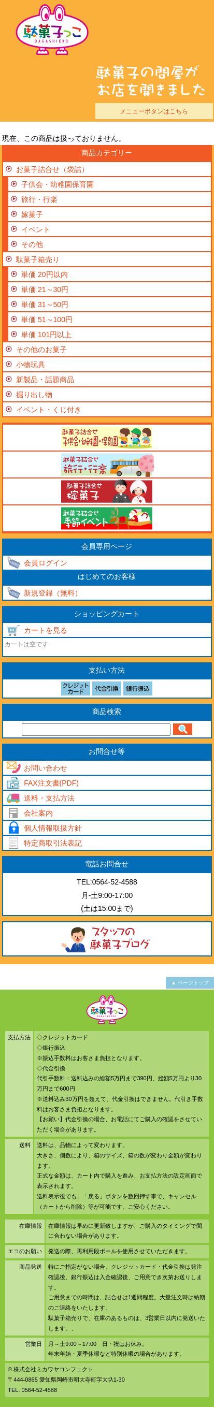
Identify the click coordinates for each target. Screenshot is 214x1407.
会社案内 (38, 813)
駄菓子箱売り (38, 259)
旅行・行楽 (39, 199)
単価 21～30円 (44, 289)
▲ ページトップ (190, 982)
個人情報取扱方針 (53, 828)
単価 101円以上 (46, 334)
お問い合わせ (45, 768)
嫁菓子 (32, 214)
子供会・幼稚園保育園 (57, 184)
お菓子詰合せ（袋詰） (52, 169)
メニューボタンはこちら (154, 111)
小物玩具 (30, 364)
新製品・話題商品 (45, 379)
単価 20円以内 (44, 274)
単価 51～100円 (47, 319)
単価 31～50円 (44, 304)
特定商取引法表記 (53, 843)
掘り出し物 (34, 394)
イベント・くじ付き (48, 409)
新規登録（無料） (53, 593)
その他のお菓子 (41, 349)
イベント (35, 229)
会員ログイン (45, 563)
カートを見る (45, 630)
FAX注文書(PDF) (51, 783)
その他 (32, 244)
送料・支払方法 (49, 798)
